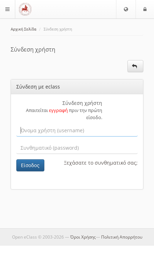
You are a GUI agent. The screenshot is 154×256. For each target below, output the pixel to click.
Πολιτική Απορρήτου (121, 237)
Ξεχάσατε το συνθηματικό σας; (101, 162)
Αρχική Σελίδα (23, 29)
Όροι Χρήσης (83, 237)
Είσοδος (30, 165)
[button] (126, 9)
